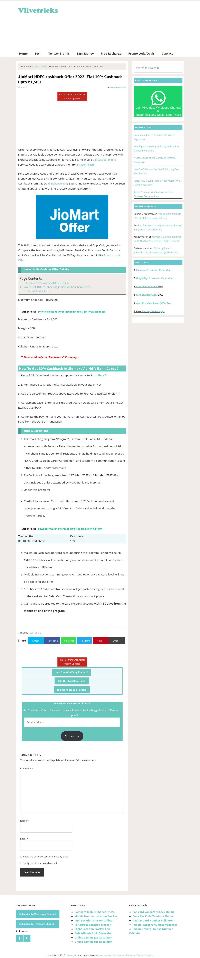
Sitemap (149, 955)
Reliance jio (58, 183)
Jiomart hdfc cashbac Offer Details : (48, 283)
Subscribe (72, 736)
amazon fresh (85, 164)
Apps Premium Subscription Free (154, 303)
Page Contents (31, 278)
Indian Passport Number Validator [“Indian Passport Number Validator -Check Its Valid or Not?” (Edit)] (155, 924)
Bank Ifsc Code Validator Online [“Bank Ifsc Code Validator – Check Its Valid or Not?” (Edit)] (153, 916)
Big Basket (99, 160)
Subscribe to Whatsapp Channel (37, 914)
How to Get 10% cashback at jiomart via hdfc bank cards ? (57, 287)
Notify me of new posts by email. (40, 863)
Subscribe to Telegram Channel (37, 924)
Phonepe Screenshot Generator (153, 270)
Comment (26, 768)
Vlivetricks (37, 10)
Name (24, 820)
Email (24, 838)
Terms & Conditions (39, 291)
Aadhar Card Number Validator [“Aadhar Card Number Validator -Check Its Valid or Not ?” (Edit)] (153, 920)
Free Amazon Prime (146, 286)
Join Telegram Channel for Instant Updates (72, 661)
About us (106, 955)
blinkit (112, 160)
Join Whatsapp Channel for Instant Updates (72, 96)
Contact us (118, 955)
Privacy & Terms (134, 955)
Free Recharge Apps (147, 294)
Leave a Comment (118, 87)
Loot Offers (35, 633)
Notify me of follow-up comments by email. (46, 856)
